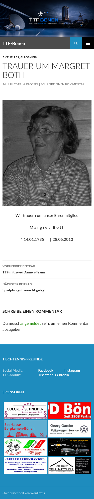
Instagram (72, 370)
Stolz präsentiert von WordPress (24, 493)
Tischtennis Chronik (53, 375)
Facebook (45, 370)
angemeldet (30, 323)
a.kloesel (30, 84)
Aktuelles (11, 57)
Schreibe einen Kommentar (62, 84)
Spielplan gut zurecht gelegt (47, 286)
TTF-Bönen (14, 43)
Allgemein (28, 57)
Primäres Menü (88, 43)
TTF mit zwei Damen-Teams (47, 268)
